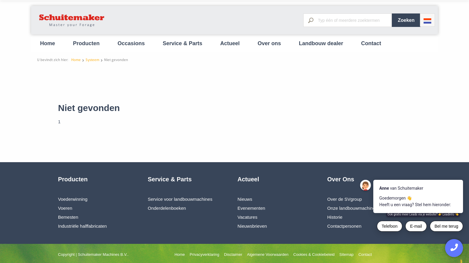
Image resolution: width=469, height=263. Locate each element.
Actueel (230, 43)
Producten (86, 43)
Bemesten (68, 217)
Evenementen (251, 208)
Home (47, 43)
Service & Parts (182, 43)
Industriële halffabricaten (82, 226)
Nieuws (244, 199)
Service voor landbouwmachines (180, 199)
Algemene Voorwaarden (268, 254)
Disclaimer (233, 254)
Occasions (131, 43)
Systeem (92, 59)
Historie (334, 217)
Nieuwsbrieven (252, 226)
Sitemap (346, 254)
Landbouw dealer (321, 43)
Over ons (269, 43)
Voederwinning (72, 199)
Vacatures (247, 217)
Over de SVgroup (344, 199)
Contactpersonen (344, 226)
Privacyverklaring (204, 254)
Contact (371, 43)
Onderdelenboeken (167, 208)
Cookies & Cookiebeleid (314, 254)
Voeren (65, 208)
